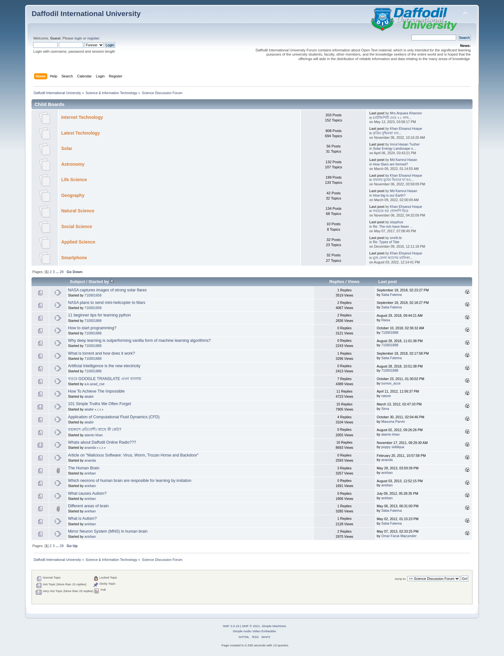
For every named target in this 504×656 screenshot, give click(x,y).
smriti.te (396, 238)
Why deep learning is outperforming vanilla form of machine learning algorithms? (139, 340)
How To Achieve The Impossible (96, 391)
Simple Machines (274, 626)
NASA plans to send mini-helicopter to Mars (106, 302)
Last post (387, 281)
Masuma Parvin (393, 421)
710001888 (93, 321)
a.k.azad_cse (94, 384)
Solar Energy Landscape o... (394, 148)
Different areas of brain (88, 506)
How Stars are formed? (390, 164)
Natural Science (77, 210)
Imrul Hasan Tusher (404, 144)
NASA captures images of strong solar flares (107, 290)
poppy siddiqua (392, 447)
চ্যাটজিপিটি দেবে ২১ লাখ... (392, 118)
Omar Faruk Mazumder (399, 536)
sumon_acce (391, 383)
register (93, 38)
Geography (72, 195)
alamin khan (94, 435)
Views (354, 281)
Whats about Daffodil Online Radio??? (102, 442)
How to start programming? (92, 328)
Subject (77, 281)
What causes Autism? (87, 493)
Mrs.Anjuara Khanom (406, 113)
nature (386, 396)
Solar (66, 148)
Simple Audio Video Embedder (254, 631)
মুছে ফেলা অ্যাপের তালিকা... (393, 258)
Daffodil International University (86, 14)
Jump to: (400, 579)
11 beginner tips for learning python (99, 315)
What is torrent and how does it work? (101, 353)
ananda (90, 447)
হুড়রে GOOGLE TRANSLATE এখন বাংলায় (104, 379)
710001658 (93, 295)
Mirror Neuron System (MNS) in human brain (108, 531)
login (78, 38)
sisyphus (396, 222)
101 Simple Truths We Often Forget (99, 404)
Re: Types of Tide (386, 242)
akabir (89, 396)
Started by (101, 281)
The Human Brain (84, 468)
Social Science (76, 226)
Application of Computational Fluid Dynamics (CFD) (114, 417)
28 (62, 272)
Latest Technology (80, 133)
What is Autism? (82, 518)
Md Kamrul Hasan (403, 160)
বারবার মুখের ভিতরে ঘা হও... (393, 180)
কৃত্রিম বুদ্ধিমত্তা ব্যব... (387, 133)
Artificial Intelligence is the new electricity (104, 366)
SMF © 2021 (251, 626)
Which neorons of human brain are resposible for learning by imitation (130, 480)
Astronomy (72, 164)
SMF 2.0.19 (231, 626)
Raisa (385, 320)
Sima (385, 409)
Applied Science (78, 242)
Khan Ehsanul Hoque (406, 128)
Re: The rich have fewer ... (393, 226)
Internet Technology (82, 117)
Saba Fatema (391, 295)
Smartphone (74, 257)
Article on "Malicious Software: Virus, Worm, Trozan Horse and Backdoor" (133, 455)
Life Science (74, 179)
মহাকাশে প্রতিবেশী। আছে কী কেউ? (95, 429)
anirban (90, 473)
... (57, 272)
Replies (336, 281)
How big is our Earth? (389, 195)
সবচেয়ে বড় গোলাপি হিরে (390, 211)
